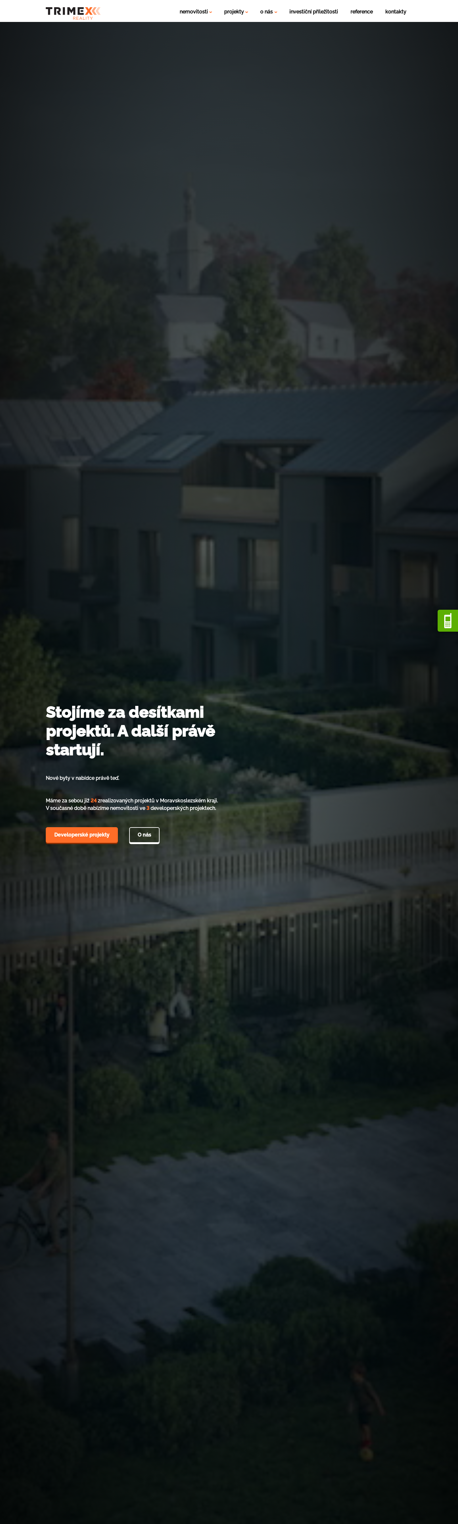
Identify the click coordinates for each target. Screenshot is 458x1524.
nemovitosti (194, 12)
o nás (267, 12)
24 (94, 801)
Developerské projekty (81, 835)
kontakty (395, 12)
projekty (234, 12)
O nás (144, 835)
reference (361, 12)
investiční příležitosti (313, 12)
